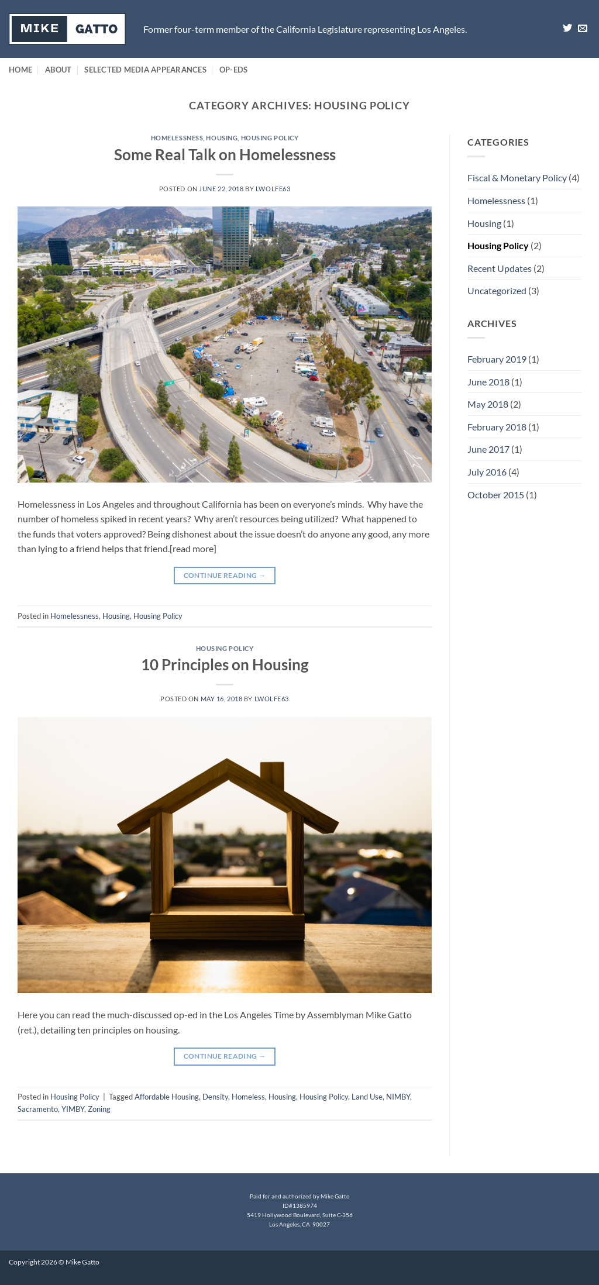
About (58, 69)
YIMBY (72, 1109)
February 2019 (496, 358)
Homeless (248, 1096)
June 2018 (488, 381)
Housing (221, 138)
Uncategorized (496, 290)
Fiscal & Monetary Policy (517, 177)
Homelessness (177, 138)
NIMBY (398, 1096)
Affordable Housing (167, 1096)
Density (215, 1096)
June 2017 (488, 448)
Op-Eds (233, 69)
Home (20, 69)
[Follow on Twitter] (567, 28)
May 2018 (487, 403)
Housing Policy (270, 138)
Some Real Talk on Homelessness (225, 154)
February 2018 (496, 426)
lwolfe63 (273, 188)
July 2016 (487, 471)
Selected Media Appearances (145, 69)
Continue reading (225, 575)
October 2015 (495, 494)
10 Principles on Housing (224, 664)
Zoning (99, 1109)
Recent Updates (499, 268)
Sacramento (38, 1109)
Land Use (367, 1096)
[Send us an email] (582, 28)
